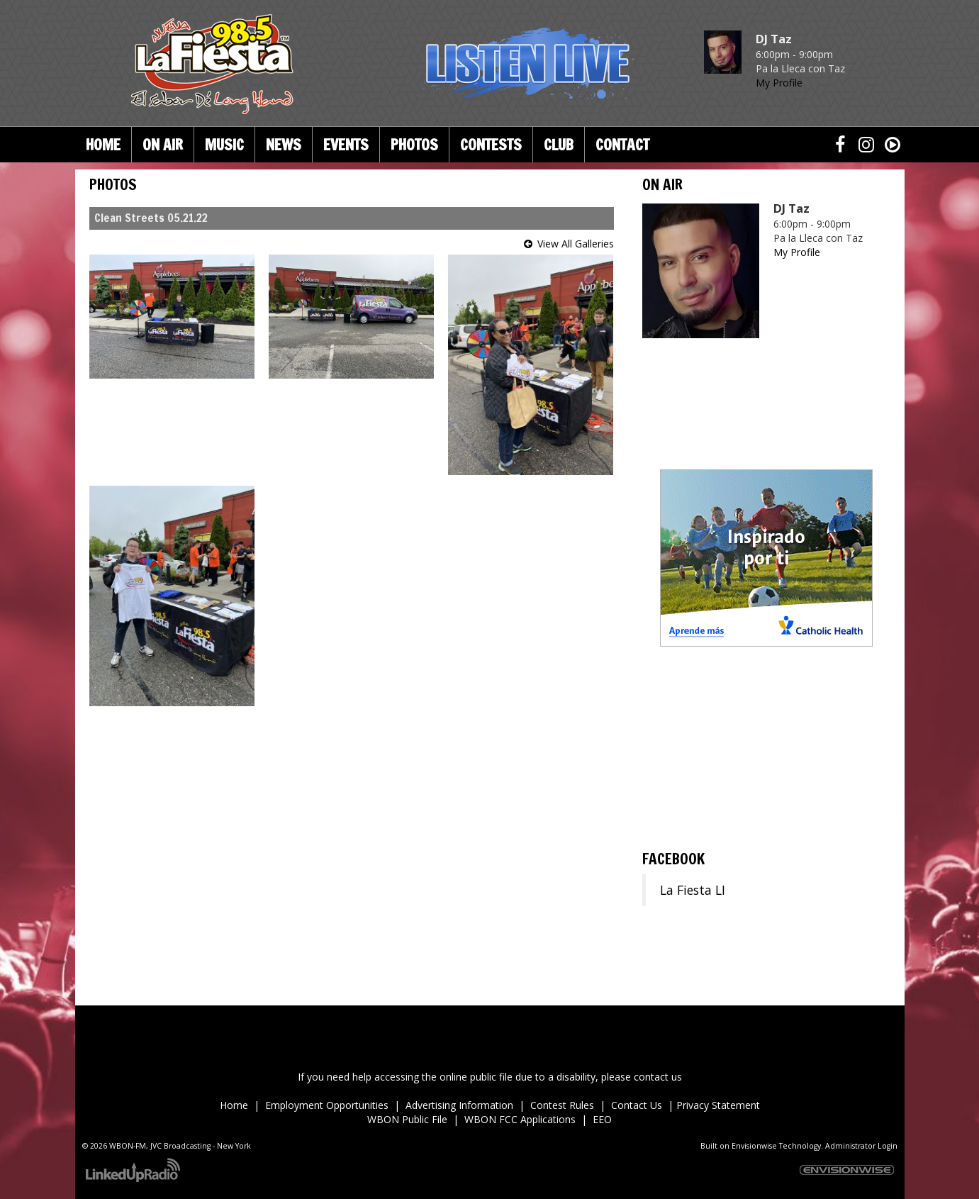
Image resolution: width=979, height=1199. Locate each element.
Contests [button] (491, 144)
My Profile (779, 82)
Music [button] (224, 144)
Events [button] (346, 144)
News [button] (283, 144)
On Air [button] (162, 144)
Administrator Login (861, 1146)
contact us (658, 1076)
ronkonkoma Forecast (766, 826)
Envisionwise (754, 1146)
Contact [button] (622, 144)
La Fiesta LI (692, 889)
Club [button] (559, 144)
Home (103, 144)
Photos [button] (414, 144)
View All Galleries (575, 243)
